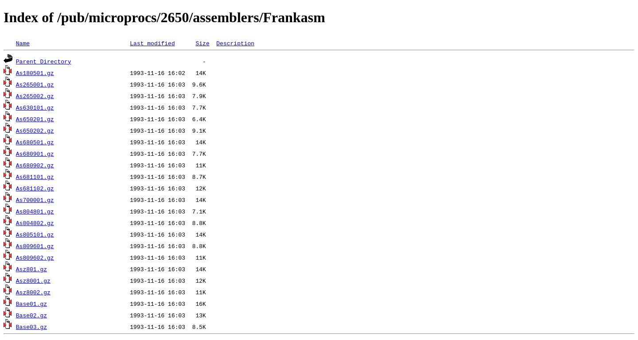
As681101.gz (35, 177)
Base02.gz (31, 315)
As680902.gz (35, 165)
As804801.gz (35, 211)
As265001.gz (35, 84)
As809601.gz (35, 246)
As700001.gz (35, 200)
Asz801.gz (31, 269)
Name (23, 43)
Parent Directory (43, 61)
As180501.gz (35, 73)
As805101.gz (35, 234)
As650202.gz (35, 130)
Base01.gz (31, 304)
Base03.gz (31, 327)
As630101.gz (35, 107)
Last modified (152, 43)
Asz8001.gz (33, 281)
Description (235, 43)
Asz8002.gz (33, 292)
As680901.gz (35, 154)
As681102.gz (35, 188)
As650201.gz (35, 119)
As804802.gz (35, 223)
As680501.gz (35, 142)
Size (202, 43)
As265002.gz (35, 96)
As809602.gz (35, 257)
